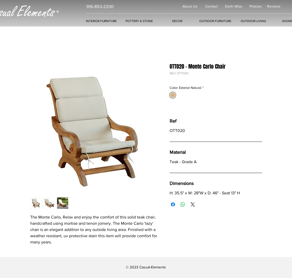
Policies (256, 6)
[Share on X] (193, 204)
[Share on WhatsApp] (183, 204)
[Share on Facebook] (173, 204)
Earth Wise (233, 6)
